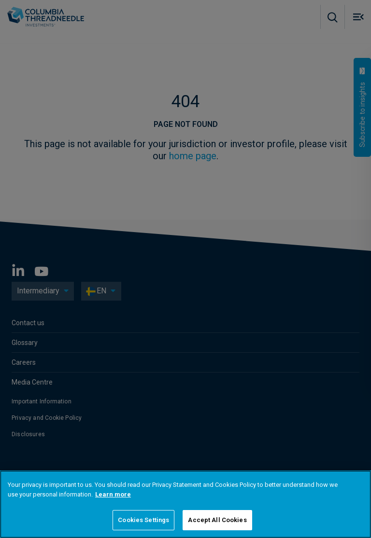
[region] (185, 504)
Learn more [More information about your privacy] (113, 494)
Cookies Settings (143, 520)
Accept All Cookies (217, 520)
